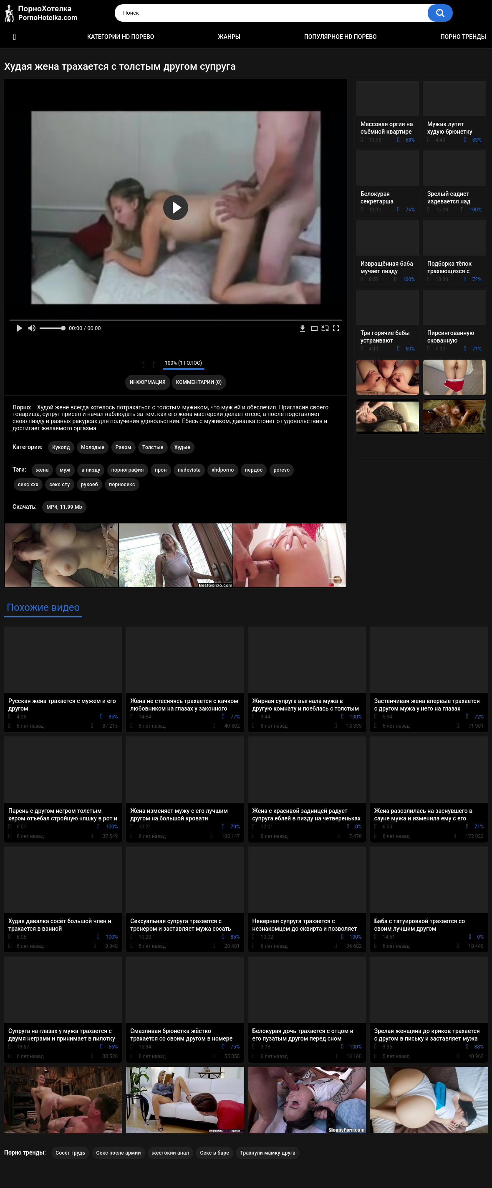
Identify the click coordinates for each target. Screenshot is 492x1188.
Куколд (61, 447)
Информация (148, 382)
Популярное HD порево (340, 36)
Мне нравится (143, 365)
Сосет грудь (70, 1153)
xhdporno (223, 470)
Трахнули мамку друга (267, 1153)
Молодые (92, 447)
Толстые (153, 447)
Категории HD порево (120, 36)
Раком (123, 447)
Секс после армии (118, 1153)
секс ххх (28, 484)
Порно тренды (463, 36)
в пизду (90, 470)
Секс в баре (214, 1153)
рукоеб (89, 484)
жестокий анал (170, 1153)
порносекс (122, 484)
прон (161, 470)
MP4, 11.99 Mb (64, 507)
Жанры (229, 36)
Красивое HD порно (14, 37)
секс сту (59, 484)
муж (65, 470)
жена (42, 470)
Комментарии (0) (199, 382)
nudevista (189, 470)
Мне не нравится (154, 365)
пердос (253, 470)
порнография (127, 470)
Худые (182, 447)
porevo (282, 470)
